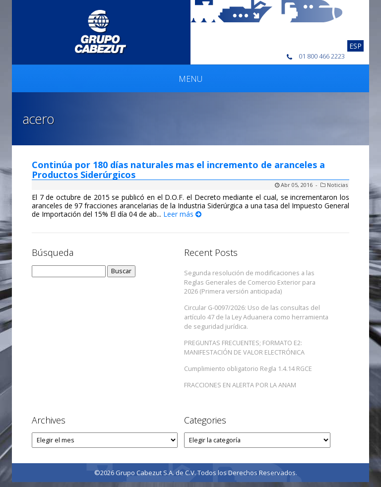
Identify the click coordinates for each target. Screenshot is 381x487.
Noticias (337, 184)
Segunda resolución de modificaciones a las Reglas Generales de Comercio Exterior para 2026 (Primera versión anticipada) (250, 282)
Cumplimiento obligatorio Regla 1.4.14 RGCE (248, 369)
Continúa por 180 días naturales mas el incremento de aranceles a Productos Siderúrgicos (178, 170)
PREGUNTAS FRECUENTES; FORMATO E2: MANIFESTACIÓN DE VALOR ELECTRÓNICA (244, 348)
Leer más (182, 214)
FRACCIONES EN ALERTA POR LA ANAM (240, 385)
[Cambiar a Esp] (355, 46)
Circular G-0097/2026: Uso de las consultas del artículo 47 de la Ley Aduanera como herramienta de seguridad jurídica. (256, 317)
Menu (190, 78)
